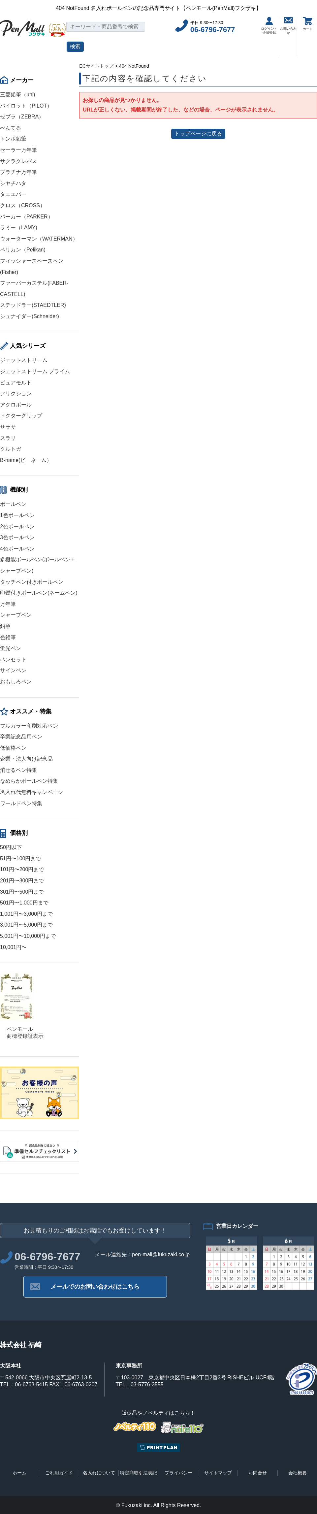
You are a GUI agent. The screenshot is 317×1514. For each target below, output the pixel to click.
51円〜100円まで (20, 858)
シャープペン (16, 615)
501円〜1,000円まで (24, 902)
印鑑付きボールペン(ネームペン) (39, 593)
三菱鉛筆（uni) (17, 94)
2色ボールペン (17, 526)
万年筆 (8, 604)
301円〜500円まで (22, 892)
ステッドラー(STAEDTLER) (33, 305)
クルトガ (10, 449)
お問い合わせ (288, 26)
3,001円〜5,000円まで (26, 925)
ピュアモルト (16, 382)
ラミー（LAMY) (18, 227)
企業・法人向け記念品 (26, 759)
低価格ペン (13, 748)
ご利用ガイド (59, 1472)
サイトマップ (218, 1472)
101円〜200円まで (22, 869)
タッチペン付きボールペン (31, 582)
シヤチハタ (13, 183)
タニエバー (13, 194)
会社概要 (297, 1472)
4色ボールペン (17, 548)
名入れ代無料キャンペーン (31, 792)
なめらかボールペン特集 (29, 781)
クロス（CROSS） (22, 205)
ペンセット (13, 659)
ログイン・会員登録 (269, 25)
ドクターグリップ (21, 415)
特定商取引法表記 (138, 1472)
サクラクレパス (18, 161)
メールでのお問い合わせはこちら (95, 1286)
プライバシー (178, 1472)
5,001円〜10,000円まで (28, 936)
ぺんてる (10, 128)
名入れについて (99, 1472)
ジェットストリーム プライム (35, 371)
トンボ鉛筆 (13, 139)
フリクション (16, 393)
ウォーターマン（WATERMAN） (39, 239)
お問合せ (257, 1472)
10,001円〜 (13, 947)
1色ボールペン (17, 515)
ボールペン (13, 504)
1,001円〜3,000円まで (26, 914)
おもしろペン (16, 681)
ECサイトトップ (96, 66)
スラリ (8, 438)
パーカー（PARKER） (26, 216)
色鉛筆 (8, 637)
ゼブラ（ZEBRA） (22, 116)
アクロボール (16, 405)
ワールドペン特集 (21, 803)
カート (308, 24)
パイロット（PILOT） (26, 106)
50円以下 (11, 847)
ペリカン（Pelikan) (23, 249)
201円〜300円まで (22, 880)
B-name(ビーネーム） (26, 460)
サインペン (13, 670)
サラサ (8, 427)
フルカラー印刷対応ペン (29, 726)
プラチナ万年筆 (18, 172)
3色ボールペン (17, 537)
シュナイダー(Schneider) (29, 316)
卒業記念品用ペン (21, 737)
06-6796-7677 (212, 29)
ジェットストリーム (24, 360)
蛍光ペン (10, 648)
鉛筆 (5, 626)
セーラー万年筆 (18, 150)
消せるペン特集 (18, 770)
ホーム (19, 1472)
